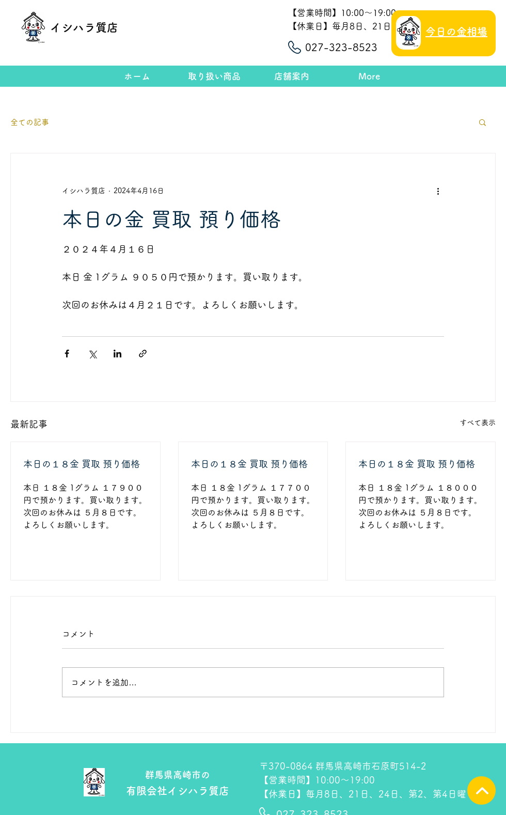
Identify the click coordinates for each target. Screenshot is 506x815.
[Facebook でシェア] (67, 353)
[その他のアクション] (438, 190)
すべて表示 (478, 422)
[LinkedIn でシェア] (117, 353)
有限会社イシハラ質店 (177, 791)
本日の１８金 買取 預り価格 (81, 463)
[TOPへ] (481, 790)
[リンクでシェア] (143, 353)
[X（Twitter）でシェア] (92, 353)
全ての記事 (29, 122)
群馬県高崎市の (177, 774)
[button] (482, 122)
